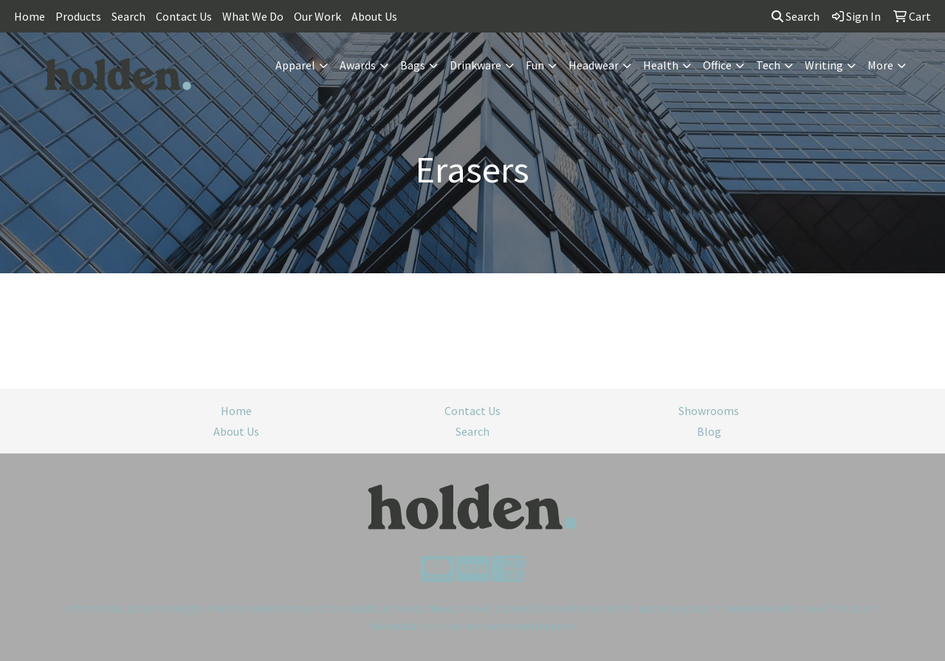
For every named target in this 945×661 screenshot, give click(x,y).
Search (128, 16)
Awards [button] (358, 65)
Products (78, 16)
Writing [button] (824, 65)
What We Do (253, 16)
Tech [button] (768, 65)
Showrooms (708, 410)
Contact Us (184, 16)
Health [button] (660, 65)
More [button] (880, 65)
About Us (374, 16)
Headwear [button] (593, 65)
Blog (709, 431)
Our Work (317, 16)
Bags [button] (412, 65)
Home (29, 16)
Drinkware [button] (475, 65)
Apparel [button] (295, 65)
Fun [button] (535, 65)
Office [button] (717, 65)
